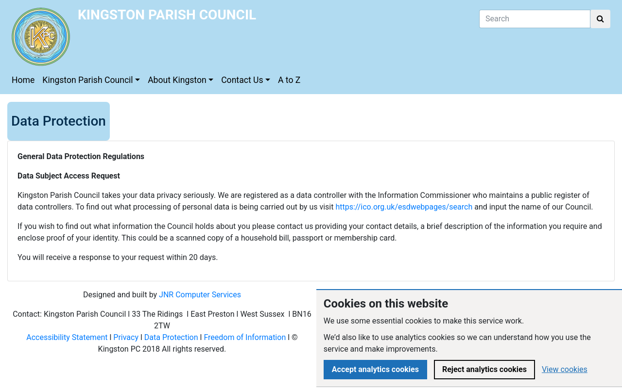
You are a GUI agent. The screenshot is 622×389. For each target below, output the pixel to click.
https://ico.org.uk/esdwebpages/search (403, 206)
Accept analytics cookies (375, 369)
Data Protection (171, 337)
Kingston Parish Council (87, 80)
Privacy (125, 337)
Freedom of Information (245, 337)
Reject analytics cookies (484, 369)
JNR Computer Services (200, 294)
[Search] (534, 19)
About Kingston (177, 80)
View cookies (564, 369)
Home (23, 80)
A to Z (289, 80)
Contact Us (242, 80)
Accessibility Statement (66, 337)
